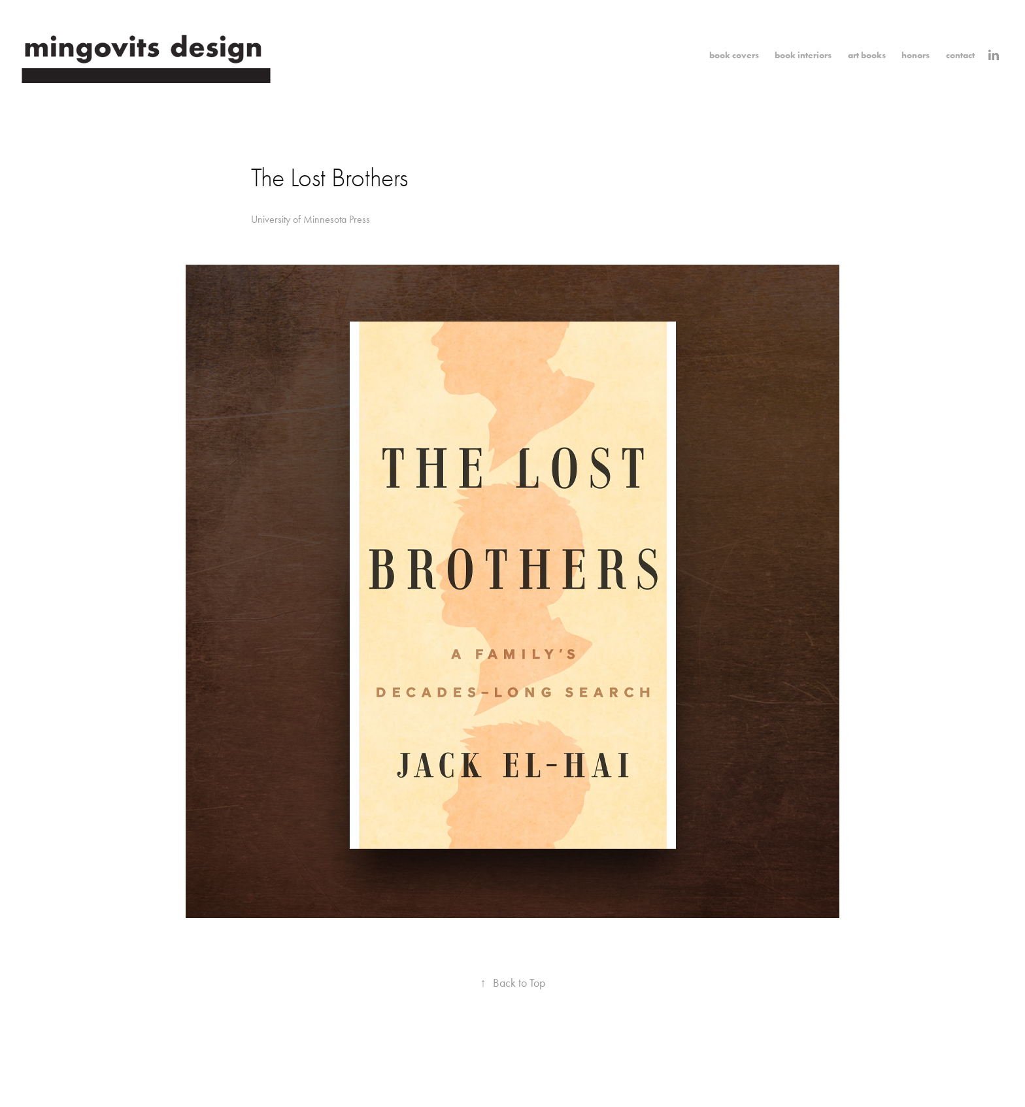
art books (867, 55)
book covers (734, 55)
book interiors (803, 55)
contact (960, 55)
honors (915, 55)
